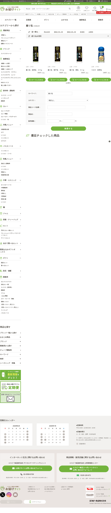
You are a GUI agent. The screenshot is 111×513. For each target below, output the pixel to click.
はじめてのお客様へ (49, 487)
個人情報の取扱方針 (49, 489)
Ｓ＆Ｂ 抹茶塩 (96, 70)
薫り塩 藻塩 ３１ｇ (77, 70)
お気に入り (87, 10)
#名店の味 (51, 14)
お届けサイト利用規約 (67, 487)
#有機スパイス (41, 14)
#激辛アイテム (29, 14)
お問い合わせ (104, 1)
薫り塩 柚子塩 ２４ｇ (56, 70)
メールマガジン (48, 491)
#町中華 (83, 14)
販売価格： (32, 121)
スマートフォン (36, 502)
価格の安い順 (58, 32)
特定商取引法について (34, 489)
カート (102, 8)
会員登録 (68, 1)
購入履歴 (94, 10)
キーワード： (32, 93)
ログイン (78, 10)
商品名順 (47, 32)
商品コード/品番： (34, 107)
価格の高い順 (71, 32)
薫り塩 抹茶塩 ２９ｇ (34, 70)
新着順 (82, 32)
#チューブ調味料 (62, 14)
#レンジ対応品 (74, 14)
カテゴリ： (32, 100)
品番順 (91, 32)
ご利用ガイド (92, 1)
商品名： (31, 114)
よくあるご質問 (65, 489)
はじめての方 (79, 1)
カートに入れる (37, 80)
